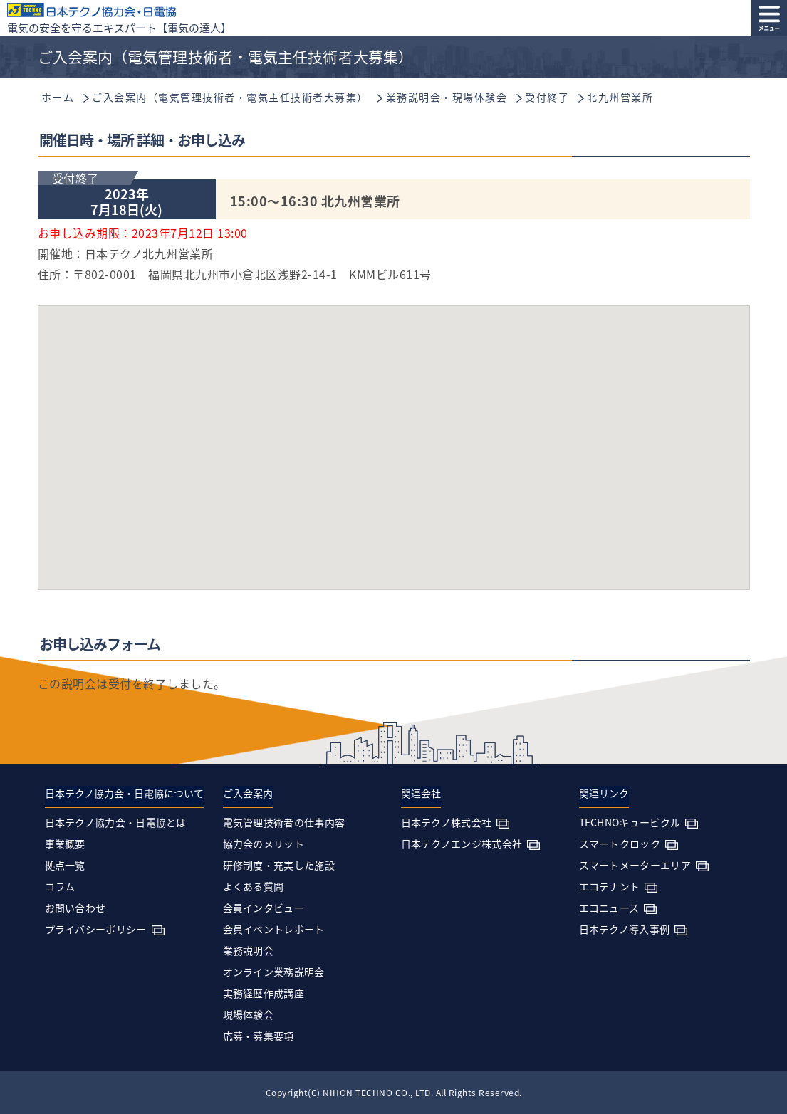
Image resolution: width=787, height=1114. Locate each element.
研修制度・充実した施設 (279, 865)
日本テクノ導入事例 (624, 929)
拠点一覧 (65, 865)
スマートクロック (619, 843)
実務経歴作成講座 (263, 993)
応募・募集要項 (258, 1036)
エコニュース (609, 907)
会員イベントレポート (274, 929)
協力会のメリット (263, 843)
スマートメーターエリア (635, 865)
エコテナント (609, 886)
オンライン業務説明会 (274, 972)
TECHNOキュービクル (630, 822)
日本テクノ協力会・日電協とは (116, 822)
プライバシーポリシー (96, 929)
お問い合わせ (75, 907)
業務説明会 (248, 950)
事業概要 (65, 843)
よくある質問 (253, 886)
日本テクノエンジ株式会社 (462, 843)
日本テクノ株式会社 (446, 822)
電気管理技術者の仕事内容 (284, 822)
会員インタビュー (263, 907)
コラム (60, 886)
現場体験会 (248, 1014)
